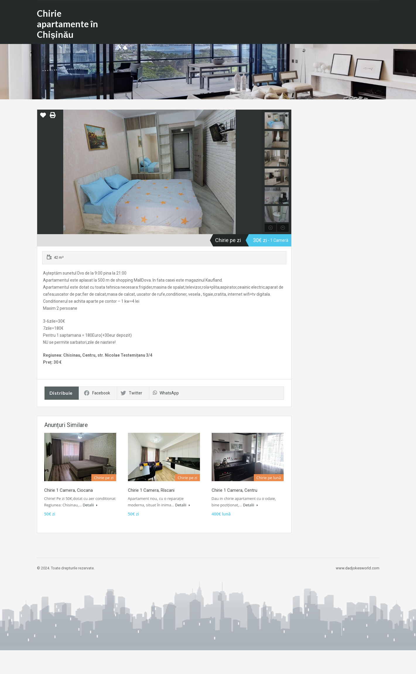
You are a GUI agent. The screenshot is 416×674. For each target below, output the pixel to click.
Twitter (131, 393)
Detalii (90, 505)
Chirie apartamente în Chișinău (67, 24)
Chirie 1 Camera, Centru (234, 490)
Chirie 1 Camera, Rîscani (151, 490)
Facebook (97, 393)
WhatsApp (166, 393)
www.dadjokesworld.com (357, 568)
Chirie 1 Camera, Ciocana (68, 490)
